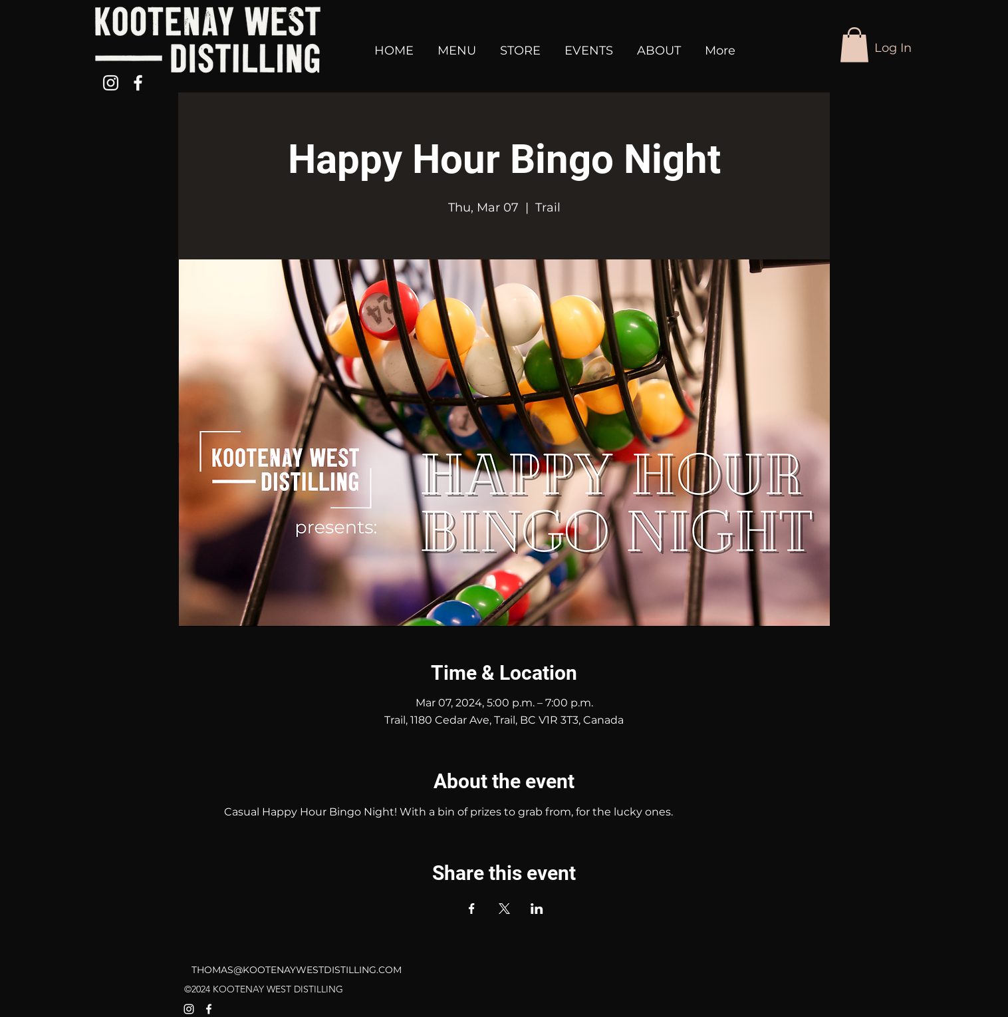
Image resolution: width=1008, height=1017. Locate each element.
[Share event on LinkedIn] (537, 908)
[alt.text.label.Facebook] (138, 83)
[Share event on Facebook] (471, 908)
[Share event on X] (504, 908)
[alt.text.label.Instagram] (110, 83)
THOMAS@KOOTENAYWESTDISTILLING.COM (296, 970)
